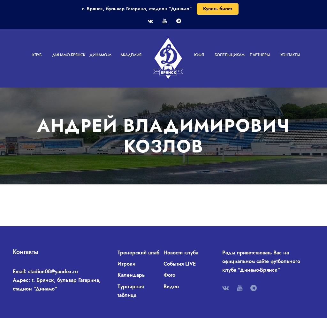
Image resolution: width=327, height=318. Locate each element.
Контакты (290, 55)
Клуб (37, 55)
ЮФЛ (199, 55)
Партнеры (260, 55)
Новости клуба (181, 252)
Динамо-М (100, 55)
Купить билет (217, 8)
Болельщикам (230, 55)
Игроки (126, 264)
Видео (171, 286)
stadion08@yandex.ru (53, 271)
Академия (130, 55)
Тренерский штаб (138, 252)
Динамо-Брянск (68, 55)
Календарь (131, 275)
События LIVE (180, 264)
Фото (169, 275)
